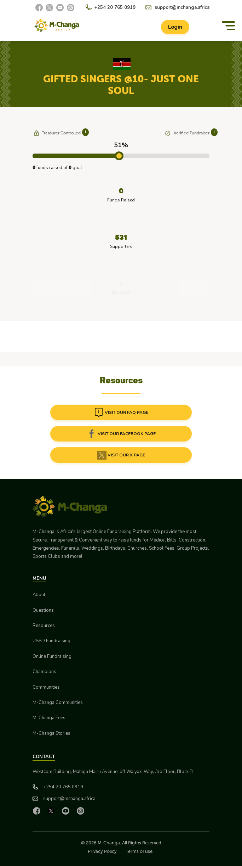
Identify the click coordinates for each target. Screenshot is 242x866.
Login (175, 26)
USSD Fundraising (51, 641)
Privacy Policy (102, 851)
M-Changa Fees (49, 718)
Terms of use (139, 851)
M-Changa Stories (51, 733)
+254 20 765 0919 (115, 7)
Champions (44, 671)
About (39, 595)
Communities (46, 687)
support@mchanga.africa (182, 7)
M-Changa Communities (58, 702)
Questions (43, 610)
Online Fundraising (52, 656)
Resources (44, 625)
